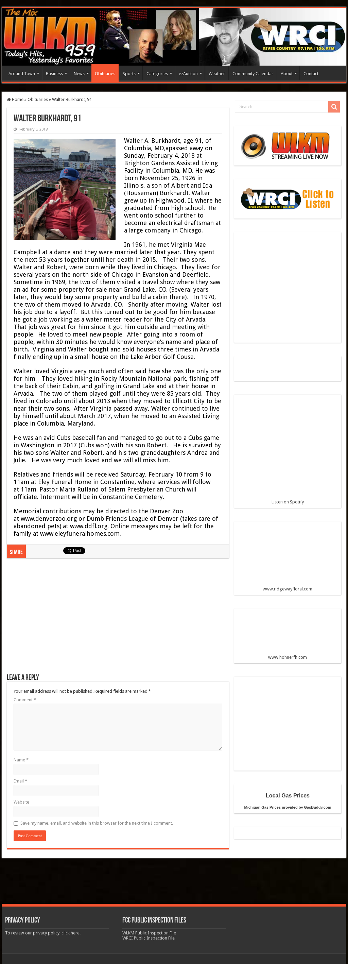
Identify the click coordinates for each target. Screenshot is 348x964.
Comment (25, 699)
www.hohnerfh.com (287, 657)
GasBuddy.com (317, 807)
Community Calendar (252, 73)
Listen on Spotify (288, 452)
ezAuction (188, 73)
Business (54, 73)
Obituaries (105, 73)
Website (21, 802)
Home (15, 99)
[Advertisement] (118, 619)
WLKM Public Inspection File (149, 932)
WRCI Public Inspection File (148, 938)
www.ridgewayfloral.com (288, 559)
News (79, 73)
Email (20, 781)
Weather (217, 73)
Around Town (21, 73)
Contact (310, 73)
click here (71, 932)
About (287, 73)
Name (21, 759)
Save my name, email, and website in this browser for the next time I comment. (96, 823)
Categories (157, 73)
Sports (129, 73)
